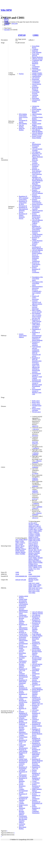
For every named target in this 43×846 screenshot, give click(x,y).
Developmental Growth (23, 791)
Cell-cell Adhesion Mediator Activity (37, 133)
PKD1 (30, 561)
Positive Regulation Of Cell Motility (36, 773)
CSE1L (30, 532)
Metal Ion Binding (22, 129)
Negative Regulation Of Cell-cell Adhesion (37, 191)
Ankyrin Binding (37, 114)
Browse (6, 19)
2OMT (37, 583)
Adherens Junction (37, 58)
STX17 (30, 567)
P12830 (36, 579)
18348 (17, 574)
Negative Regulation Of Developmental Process (23, 689)
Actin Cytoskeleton (36, 65)
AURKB (30, 527)
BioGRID (7, 29)
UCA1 (40, 567)
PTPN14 (35, 562)
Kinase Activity (23, 805)
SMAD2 (17, 552)
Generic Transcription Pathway (23, 335)
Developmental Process (23, 644)
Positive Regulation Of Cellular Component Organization (36, 810)
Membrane (35, 68)
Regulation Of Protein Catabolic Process (23, 649)
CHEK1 (39, 531)
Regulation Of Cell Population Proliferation (23, 604)
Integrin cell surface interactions (35, 297)
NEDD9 (40, 557)
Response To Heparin (35, 238)
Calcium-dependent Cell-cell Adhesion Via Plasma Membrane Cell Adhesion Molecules (37, 179)
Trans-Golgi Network (35, 54)
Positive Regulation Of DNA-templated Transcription (36, 227)
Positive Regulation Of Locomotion (36, 786)
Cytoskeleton (36, 783)
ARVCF (38, 526)
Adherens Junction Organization (37, 211)
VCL (34, 569)
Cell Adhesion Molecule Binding (37, 130)
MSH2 (17, 547)
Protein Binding (36, 109)
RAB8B (30, 565)
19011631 (35, 429)
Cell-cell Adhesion (37, 250)
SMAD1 (22, 550)
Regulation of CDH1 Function (36, 320)
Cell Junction (36, 77)
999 (29, 572)
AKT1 (35, 523)
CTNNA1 (22, 542)
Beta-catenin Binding (35, 111)
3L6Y (37, 588)
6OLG (34, 591)
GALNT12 (35, 542)
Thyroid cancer (36, 412)
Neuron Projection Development (37, 205)
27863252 (36, 453)
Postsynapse (35, 98)
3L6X (33, 588)
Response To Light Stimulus (23, 750)
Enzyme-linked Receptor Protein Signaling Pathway (37, 652)
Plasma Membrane (37, 57)
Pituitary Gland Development (36, 187)
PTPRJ (17, 550)
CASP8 (30, 529)
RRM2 (35, 565)
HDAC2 (30, 546)
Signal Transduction (36, 676)
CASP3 (39, 527)
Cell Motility (35, 741)
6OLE (38, 589)
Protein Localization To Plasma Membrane (37, 247)
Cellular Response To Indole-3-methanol (37, 242)
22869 (17, 572)
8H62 (33, 592)
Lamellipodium (36, 76)
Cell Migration (36, 185)
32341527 (35, 443)
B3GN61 (31, 579)
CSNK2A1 (36, 532)
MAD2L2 (31, 553)
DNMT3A (31, 537)
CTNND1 (31, 535)
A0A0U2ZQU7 (32, 578)
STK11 (17, 554)
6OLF (30, 591)
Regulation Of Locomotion (36, 623)
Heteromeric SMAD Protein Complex (23, 640)
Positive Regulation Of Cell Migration (36, 738)
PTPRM (30, 564)
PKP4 (34, 561)
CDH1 (35, 35)
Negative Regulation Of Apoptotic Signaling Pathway (36, 715)
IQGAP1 (31, 550)
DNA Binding (23, 123)
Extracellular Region (35, 46)
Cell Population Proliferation (23, 636)
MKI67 (36, 554)
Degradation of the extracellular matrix (37, 278)
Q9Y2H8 (23, 579)
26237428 (35, 442)
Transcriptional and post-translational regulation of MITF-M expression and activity (36, 351)
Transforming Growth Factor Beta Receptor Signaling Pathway (23, 819)
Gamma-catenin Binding (36, 124)
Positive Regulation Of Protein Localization (36, 270)
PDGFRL (18, 549)
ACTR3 (30, 523)
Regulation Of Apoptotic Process (23, 763)
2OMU (30, 585)
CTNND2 (37, 535)
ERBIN (30, 539)
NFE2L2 (30, 559)
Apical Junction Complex (36, 84)
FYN (29, 542)
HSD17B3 (36, 548)
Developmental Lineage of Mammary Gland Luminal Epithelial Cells (37, 377)
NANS (30, 557)
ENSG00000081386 (21, 576)
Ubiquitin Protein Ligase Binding (23, 719)
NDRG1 (35, 557)
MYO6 (38, 556)
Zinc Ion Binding (21, 125)
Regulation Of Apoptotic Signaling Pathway (36, 693)
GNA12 (30, 543)
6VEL (38, 591)
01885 (30, 574)
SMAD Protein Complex (23, 630)
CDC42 (30, 531)
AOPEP (36, 524)
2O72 (33, 583)
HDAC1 (35, 545)
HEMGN (36, 546)
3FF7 (38, 586)
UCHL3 (30, 569)
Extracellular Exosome (35, 92)
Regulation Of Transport (36, 231)
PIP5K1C (36, 559)
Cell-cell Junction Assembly (37, 149)
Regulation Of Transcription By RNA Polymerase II (23, 203)
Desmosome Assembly (35, 146)
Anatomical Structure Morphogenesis (23, 608)
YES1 (38, 569)
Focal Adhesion (36, 634)
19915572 (35, 518)
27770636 (35, 473)
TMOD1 (35, 567)
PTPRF (40, 562)
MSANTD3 (31, 556)
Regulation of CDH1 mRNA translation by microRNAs (36, 325)
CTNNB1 (37, 534)
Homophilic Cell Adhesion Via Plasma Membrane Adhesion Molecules (37, 157)
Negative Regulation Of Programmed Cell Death (37, 802)
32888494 (35, 454)
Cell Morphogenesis (36, 143)
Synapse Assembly (35, 162)
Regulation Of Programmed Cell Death (23, 768)
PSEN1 (30, 562)
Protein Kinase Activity (23, 737)
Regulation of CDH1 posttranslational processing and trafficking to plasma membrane (37, 336)
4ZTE (30, 589)
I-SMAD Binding (21, 706)
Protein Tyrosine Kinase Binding (36, 137)
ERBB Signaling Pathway (37, 789)
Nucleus (21, 73)
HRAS (30, 548)
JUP (34, 551)
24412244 (14, 23)
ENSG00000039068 (34, 576)
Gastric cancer (36, 404)
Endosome (35, 51)
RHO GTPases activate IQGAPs (37, 311)
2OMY (30, 586)
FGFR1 (38, 540)
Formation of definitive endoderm (36, 343)
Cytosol (34, 781)
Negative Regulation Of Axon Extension (36, 201)
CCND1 (21, 541)
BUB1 (17, 541)
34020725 (35, 426)
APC (16, 539)
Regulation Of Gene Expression (37, 173)
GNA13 (35, 543)
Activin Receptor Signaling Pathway (21, 812)
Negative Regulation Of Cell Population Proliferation (23, 714)
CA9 (35, 527)
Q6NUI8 (17, 579)
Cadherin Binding (37, 126)
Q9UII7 (30, 581)
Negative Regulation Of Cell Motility (36, 778)
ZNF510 (21, 35)
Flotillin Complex (37, 74)
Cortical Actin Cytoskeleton (36, 81)
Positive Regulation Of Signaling (36, 749)
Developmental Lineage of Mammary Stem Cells (36, 392)
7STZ (30, 592)
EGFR (21, 544)
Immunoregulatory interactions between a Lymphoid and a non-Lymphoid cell (37, 290)
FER (34, 540)
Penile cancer (36, 401)
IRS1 (35, 550)
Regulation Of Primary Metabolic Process (23, 216)
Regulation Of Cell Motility (36, 617)
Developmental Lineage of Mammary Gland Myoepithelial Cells (37, 385)
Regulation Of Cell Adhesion (36, 729)
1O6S (30, 583)
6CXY (34, 589)
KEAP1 (38, 551)
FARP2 (30, 540)
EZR (34, 539)
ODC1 (21, 547)
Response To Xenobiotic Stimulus (35, 166)
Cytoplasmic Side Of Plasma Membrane (37, 62)
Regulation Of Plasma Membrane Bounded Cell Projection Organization (37, 762)
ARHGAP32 (32, 526)
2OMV (35, 585)
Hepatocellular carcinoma (36, 409)
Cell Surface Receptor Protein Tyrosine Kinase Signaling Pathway (37, 659)
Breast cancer (36, 402)
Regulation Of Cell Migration (36, 620)
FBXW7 (17, 546)
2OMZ (35, 586)
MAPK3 (30, 554)
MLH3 (22, 546)
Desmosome (35, 79)
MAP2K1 (37, 553)
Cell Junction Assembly (36, 208)
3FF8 (30, 588)
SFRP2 (40, 565)
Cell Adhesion (36, 152)
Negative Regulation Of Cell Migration (36, 196)
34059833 (36, 448)
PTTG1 (35, 564)
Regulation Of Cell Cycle (36, 767)
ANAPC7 (31, 524)
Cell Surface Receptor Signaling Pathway (22, 665)
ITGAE (39, 550)
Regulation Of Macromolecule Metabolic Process (23, 210)
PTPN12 (23, 549)
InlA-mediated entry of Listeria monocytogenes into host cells (36, 316)
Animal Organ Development (23, 600)
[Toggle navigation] (1, 15)
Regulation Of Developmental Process (23, 676)
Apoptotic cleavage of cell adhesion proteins (37, 302)
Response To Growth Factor (23, 633)
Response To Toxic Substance (36, 170)
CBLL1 (35, 529)
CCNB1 (40, 529)
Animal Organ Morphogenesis (23, 759)
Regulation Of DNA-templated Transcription (23, 198)
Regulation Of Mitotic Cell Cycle (23, 741)
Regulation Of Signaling (23, 799)
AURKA (20, 539)
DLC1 (17, 544)
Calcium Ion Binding (35, 106)
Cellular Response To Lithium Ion (37, 235)
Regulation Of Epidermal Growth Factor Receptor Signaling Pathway (23, 726)
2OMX (39, 585)
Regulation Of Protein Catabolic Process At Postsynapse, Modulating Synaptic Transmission (37, 256)
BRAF (26, 539)
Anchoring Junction (35, 95)
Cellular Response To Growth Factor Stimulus (23, 701)
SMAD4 (23, 552)
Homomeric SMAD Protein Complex (23, 733)
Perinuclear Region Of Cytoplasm (35, 88)
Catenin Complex (37, 73)
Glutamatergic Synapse (36, 100)
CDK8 (35, 531)
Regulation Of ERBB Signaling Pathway (23, 755)
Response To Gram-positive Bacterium (36, 264)
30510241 (35, 435)
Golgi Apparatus (36, 52)
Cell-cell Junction (37, 664)
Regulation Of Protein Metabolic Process (23, 780)
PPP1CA (38, 561)
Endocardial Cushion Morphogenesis (23, 746)
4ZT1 (40, 588)
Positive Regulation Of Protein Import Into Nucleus (36, 216)
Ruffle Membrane (22, 807)
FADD (38, 539)
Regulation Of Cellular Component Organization (36, 646)
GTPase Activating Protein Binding (37, 117)
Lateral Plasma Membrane (36, 70)
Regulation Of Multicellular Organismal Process (23, 682)
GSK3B (30, 545)
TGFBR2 (22, 554)
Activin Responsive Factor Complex (22, 787)
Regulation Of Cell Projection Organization (36, 699)
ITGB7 (30, 551)
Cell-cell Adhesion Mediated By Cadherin (37, 221)
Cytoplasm (35, 49)
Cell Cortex (35, 710)
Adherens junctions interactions (35, 307)
